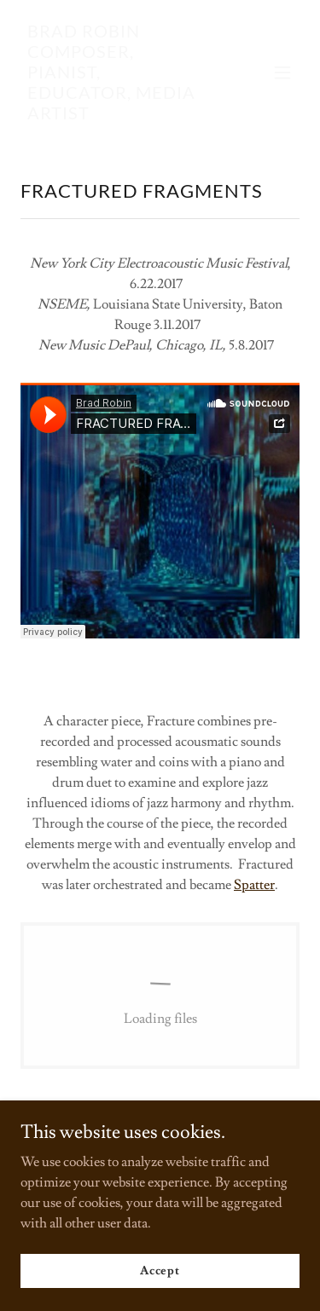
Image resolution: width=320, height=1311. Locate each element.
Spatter (254, 884)
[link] (118, 115)
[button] (282, 72)
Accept (160, 1270)
